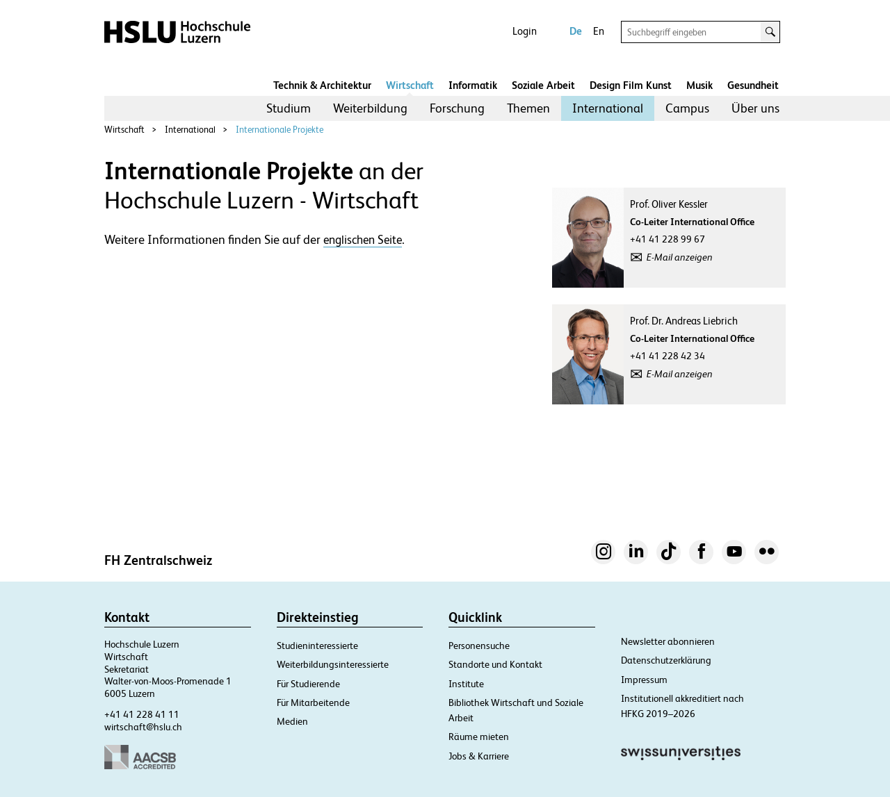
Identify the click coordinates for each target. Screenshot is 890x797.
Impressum (644, 679)
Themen (528, 108)
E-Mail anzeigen (680, 257)
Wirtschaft (410, 85)
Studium (288, 108)
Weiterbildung (370, 108)
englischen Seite (362, 240)
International (607, 108)
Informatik (472, 85)
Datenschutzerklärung (666, 660)
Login (524, 31)
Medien (292, 721)
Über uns (755, 108)
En (598, 31)
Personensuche (479, 645)
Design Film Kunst (631, 85)
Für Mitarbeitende (313, 702)
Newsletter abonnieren (668, 641)
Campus (687, 108)
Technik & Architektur (322, 85)
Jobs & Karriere (478, 756)
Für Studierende (308, 683)
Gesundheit (753, 85)
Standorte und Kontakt (495, 664)
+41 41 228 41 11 (141, 714)
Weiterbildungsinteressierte (333, 664)
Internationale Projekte (279, 129)
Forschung (457, 108)
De (575, 31)
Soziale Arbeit (543, 85)
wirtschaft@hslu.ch (143, 726)
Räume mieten (478, 736)
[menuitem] (288, 108)
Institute (466, 683)
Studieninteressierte (317, 645)
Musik (699, 85)
